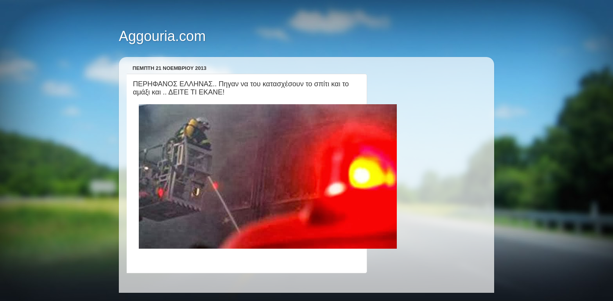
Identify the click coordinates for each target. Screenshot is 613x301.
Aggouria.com (162, 36)
